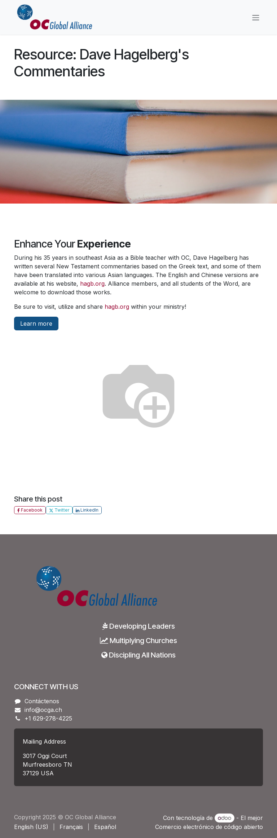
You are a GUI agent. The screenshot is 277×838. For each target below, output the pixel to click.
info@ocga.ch (43, 709)
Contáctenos (42, 701)
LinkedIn (87, 510)
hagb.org (92, 283)
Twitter (59, 510)
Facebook (30, 510)
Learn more (36, 323)
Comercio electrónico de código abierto (209, 826)
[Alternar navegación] (256, 17)
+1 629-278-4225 (48, 718)
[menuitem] (31, 826)
